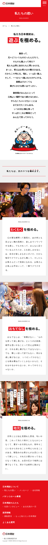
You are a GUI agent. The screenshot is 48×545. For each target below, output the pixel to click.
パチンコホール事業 (12, 496)
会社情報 (36, 490)
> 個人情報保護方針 (10, 538)
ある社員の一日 (29, 507)
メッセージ (24, 490)
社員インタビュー (11, 507)
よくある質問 (9, 522)
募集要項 (8, 516)
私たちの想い (10, 490)
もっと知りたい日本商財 (25, 516)
